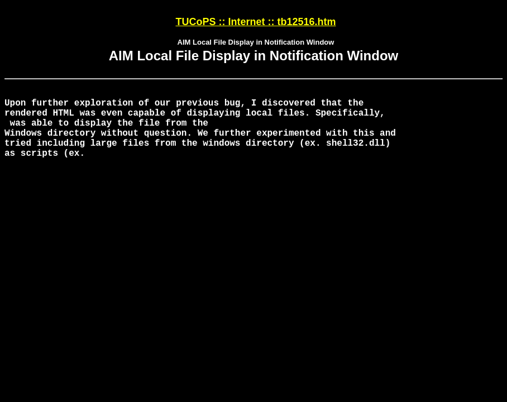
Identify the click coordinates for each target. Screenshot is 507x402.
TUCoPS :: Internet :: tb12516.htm (255, 21)
